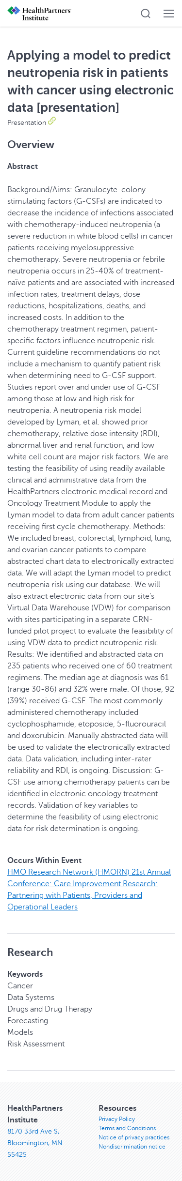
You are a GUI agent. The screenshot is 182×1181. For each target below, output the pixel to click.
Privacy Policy (117, 1119)
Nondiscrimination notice (132, 1146)
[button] (145, 13)
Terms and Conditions (127, 1128)
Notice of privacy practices (134, 1137)
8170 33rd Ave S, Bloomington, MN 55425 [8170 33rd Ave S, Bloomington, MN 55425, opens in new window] (35, 1143)
